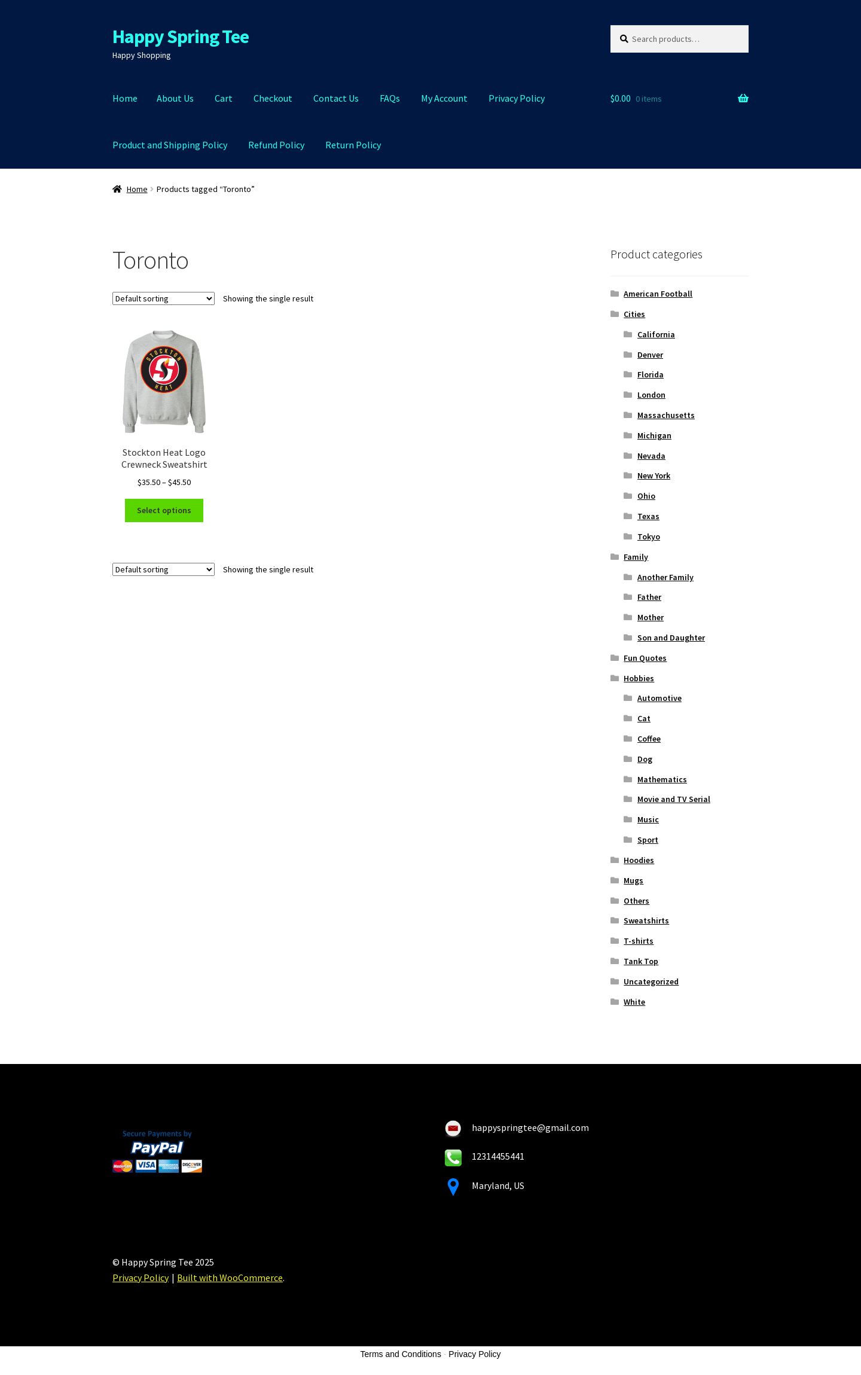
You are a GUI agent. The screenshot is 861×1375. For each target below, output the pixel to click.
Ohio (646, 495)
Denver (650, 354)
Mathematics (662, 779)
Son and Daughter (671, 637)
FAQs (390, 98)
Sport (647, 839)
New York (653, 475)
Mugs (633, 880)
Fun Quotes (645, 658)
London (651, 394)
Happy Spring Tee (180, 36)
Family (636, 556)
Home (125, 98)
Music (648, 819)
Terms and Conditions (401, 1354)
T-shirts (639, 940)
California (656, 334)
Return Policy (353, 145)
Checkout (273, 98)
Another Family (665, 577)
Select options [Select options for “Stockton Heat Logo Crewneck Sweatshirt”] (164, 510)
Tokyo (648, 536)
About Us (175, 98)
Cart (224, 98)
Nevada (651, 455)
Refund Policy (276, 145)
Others (636, 900)
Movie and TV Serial (673, 799)
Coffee (649, 738)
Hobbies (639, 678)
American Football (658, 293)
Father (649, 597)
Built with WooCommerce (230, 1277)
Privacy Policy (516, 98)
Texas (648, 516)
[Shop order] (163, 298)
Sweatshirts (646, 920)
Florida (650, 374)
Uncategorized (651, 981)
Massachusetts (666, 415)
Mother (650, 617)
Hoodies (639, 860)
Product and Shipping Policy (169, 145)
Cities (634, 314)
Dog (644, 759)
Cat (644, 718)
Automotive (659, 698)
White (634, 1001)
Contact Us (336, 98)
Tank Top (641, 961)
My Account (444, 98)
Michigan (654, 435)
